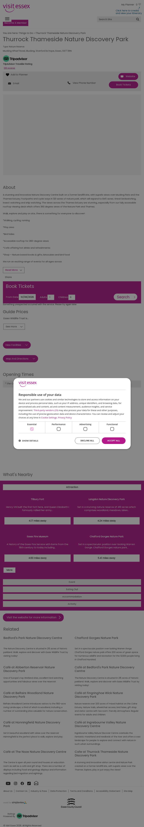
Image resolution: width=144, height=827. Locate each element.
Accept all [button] (113, 440)
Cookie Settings (49, 417)
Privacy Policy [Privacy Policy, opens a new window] (65, 417)
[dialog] (72, 413)
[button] (28, 440)
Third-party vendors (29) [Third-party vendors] (46, 410)
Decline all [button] (87, 440)
